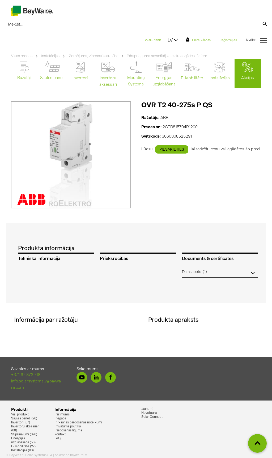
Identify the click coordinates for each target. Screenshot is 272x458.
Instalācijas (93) (22, 450)
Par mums (62, 414)
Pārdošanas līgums (68, 430)
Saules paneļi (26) (24, 418)
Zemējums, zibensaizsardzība (93, 56)
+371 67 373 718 (25, 375)
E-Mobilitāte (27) (23, 446)
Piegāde (60, 418)
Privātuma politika (67, 426)
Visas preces (21, 56)
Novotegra (149, 413)
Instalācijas (50, 56)
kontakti (60, 434)
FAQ (57, 438)
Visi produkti (20, 414)
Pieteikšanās (198, 39)
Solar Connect (152, 417)
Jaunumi (147, 409)
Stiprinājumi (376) (24, 434)
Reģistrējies (228, 40)
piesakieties (171, 149)
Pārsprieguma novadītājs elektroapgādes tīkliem (167, 56)
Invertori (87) (20, 422)
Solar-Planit (152, 40)
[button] (220, 272)
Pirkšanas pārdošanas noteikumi (78, 422)
